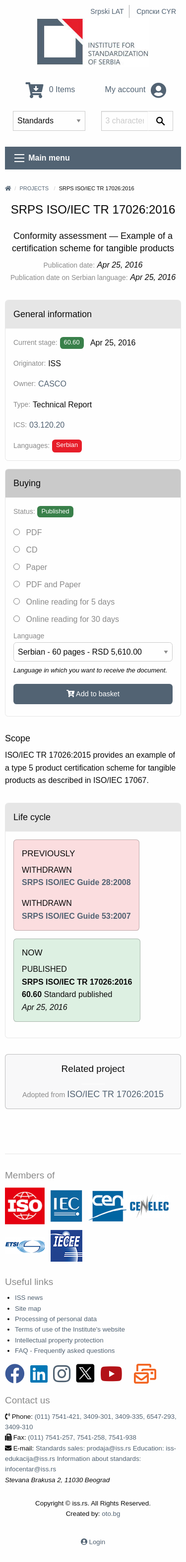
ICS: (20, 425)
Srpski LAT (107, 11)
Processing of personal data (56, 1319)
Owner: (24, 384)
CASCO (52, 384)
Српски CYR (156, 11)
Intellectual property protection (59, 1340)
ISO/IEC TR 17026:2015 (115, 1094)
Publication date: (69, 265)
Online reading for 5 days (64, 602)
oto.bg (111, 1513)
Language (28, 636)
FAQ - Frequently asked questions (65, 1350)
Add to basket (93, 694)
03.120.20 (46, 425)
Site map (28, 1308)
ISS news (29, 1297)
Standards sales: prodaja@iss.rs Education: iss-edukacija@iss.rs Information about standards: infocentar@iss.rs (90, 1459)
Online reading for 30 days (66, 619)
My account (135, 89)
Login (97, 1542)
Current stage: (35, 342)
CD (25, 550)
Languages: (31, 445)
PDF (27, 532)
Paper (30, 567)
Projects (34, 188)
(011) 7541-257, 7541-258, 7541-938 (82, 1437)
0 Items (50, 89)
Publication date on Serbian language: (69, 277)
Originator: (29, 363)
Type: (21, 404)
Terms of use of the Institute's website (70, 1329)
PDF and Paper (47, 584)
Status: (24, 511)
